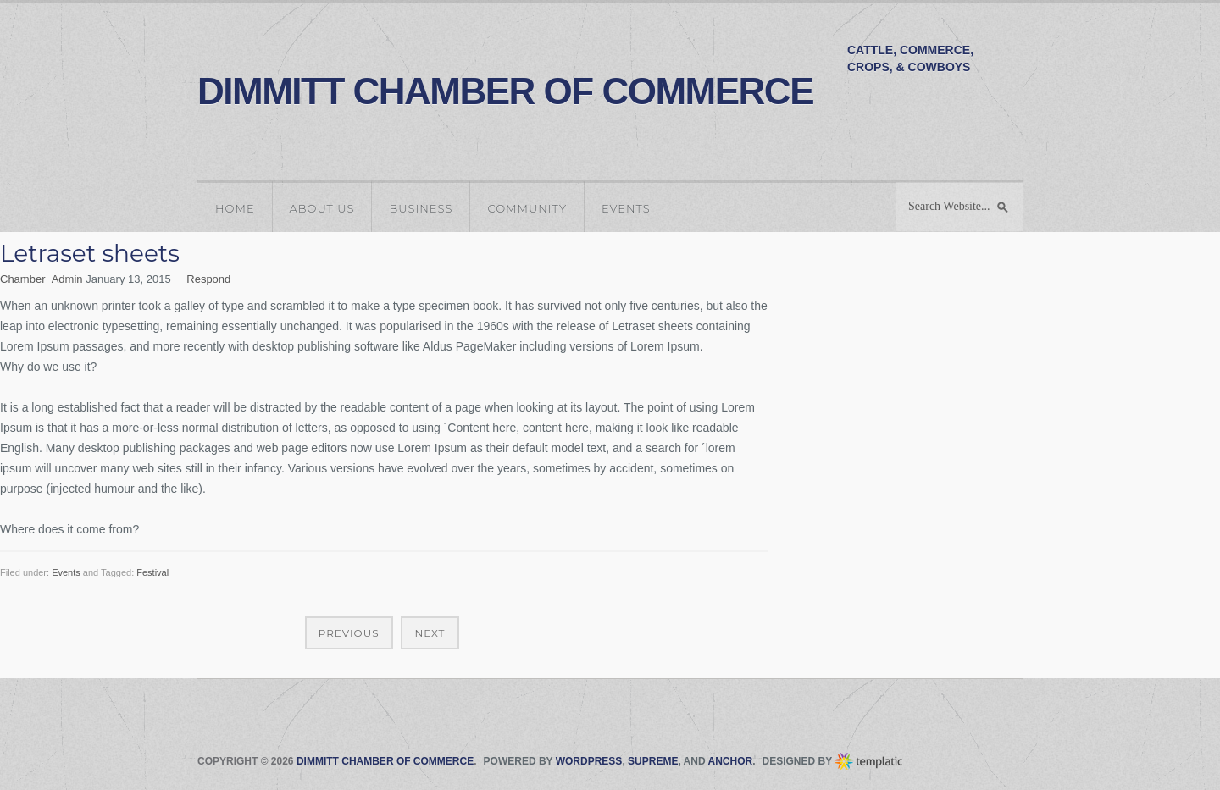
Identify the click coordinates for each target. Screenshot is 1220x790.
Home (235, 208)
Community (527, 208)
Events (626, 208)
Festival (152, 572)
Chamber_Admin (41, 279)
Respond (208, 279)
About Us (322, 208)
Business (420, 208)
